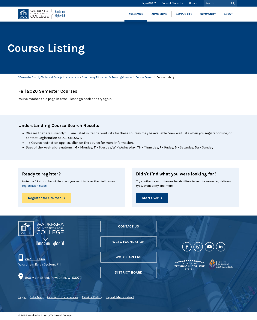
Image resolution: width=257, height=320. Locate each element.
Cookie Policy (92, 298)
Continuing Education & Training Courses (107, 77)
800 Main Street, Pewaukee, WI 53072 (53, 278)
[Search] (232, 3)
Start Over (150, 199)
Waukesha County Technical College (40, 77)
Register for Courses (44, 199)
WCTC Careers (128, 258)
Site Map (36, 298)
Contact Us (128, 227)
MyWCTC (147, 3)
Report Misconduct (120, 298)
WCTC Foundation (128, 243)
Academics (72, 77)
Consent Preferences (62, 298)
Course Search (144, 77)
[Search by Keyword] (216, 3)
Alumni (193, 3)
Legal (22, 298)
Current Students (172, 3)
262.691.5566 (35, 260)
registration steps (41, 186)
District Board (128, 273)
